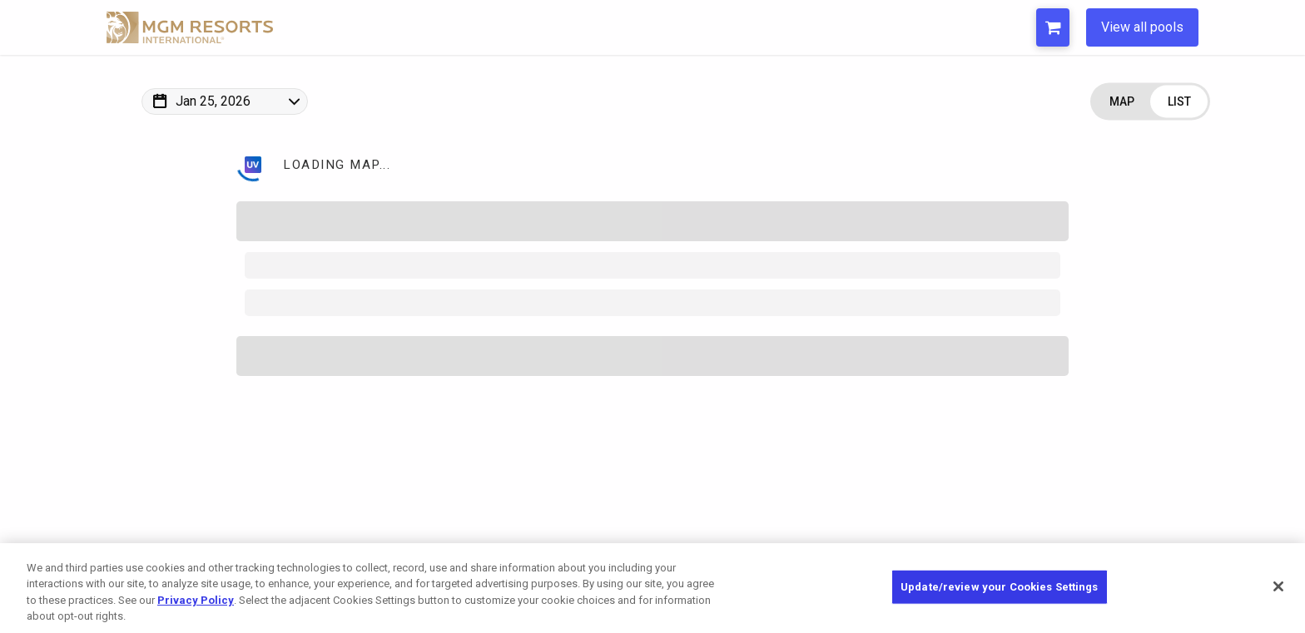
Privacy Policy (195, 600)
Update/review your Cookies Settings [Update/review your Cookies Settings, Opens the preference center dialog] (1000, 587)
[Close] (1278, 586)
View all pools (1142, 27)
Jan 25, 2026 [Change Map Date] (213, 101)
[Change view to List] (1179, 102)
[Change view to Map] (1121, 102)
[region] (652, 588)
